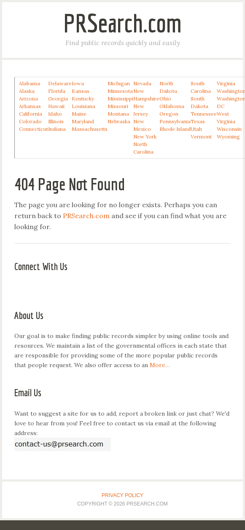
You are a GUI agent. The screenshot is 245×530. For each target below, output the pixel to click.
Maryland (83, 121)
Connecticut (33, 129)
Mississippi (120, 98)
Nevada (142, 83)
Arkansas (30, 106)
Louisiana (83, 106)
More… (160, 365)
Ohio (165, 98)
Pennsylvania (175, 121)
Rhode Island (175, 129)
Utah (196, 129)
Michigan (119, 83)
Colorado (30, 121)
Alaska (27, 91)
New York (144, 136)
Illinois (56, 121)
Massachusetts (90, 129)
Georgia (58, 98)
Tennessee (204, 114)
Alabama (29, 83)
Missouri (118, 106)
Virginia (226, 83)
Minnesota (120, 91)
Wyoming (228, 136)
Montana (118, 114)
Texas (198, 121)
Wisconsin (229, 129)
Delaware (60, 83)
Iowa (78, 83)
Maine (79, 114)
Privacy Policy (122, 495)
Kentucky (83, 98)
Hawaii (56, 106)
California (30, 114)
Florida (56, 91)
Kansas (80, 91)
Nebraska (119, 121)
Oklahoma (171, 106)
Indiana (57, 129)
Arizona (28, 98)
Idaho (55, 114)
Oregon (168, 114)
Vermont (201, 136)
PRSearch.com (122, 23)
